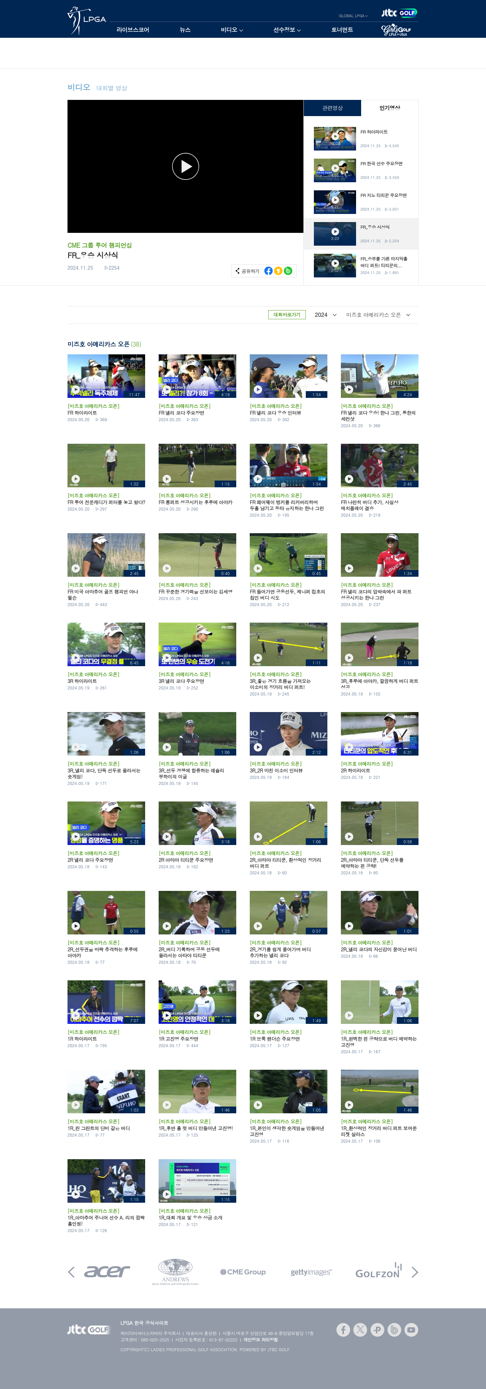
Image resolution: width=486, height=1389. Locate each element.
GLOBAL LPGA (351, 15)
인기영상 (389, 108)
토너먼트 (342, 30)
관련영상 (332, 108)
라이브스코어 (132, 30)
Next (415, 1272)
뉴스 (185, 30)
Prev (71, 1272)
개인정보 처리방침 (260, 1339)
